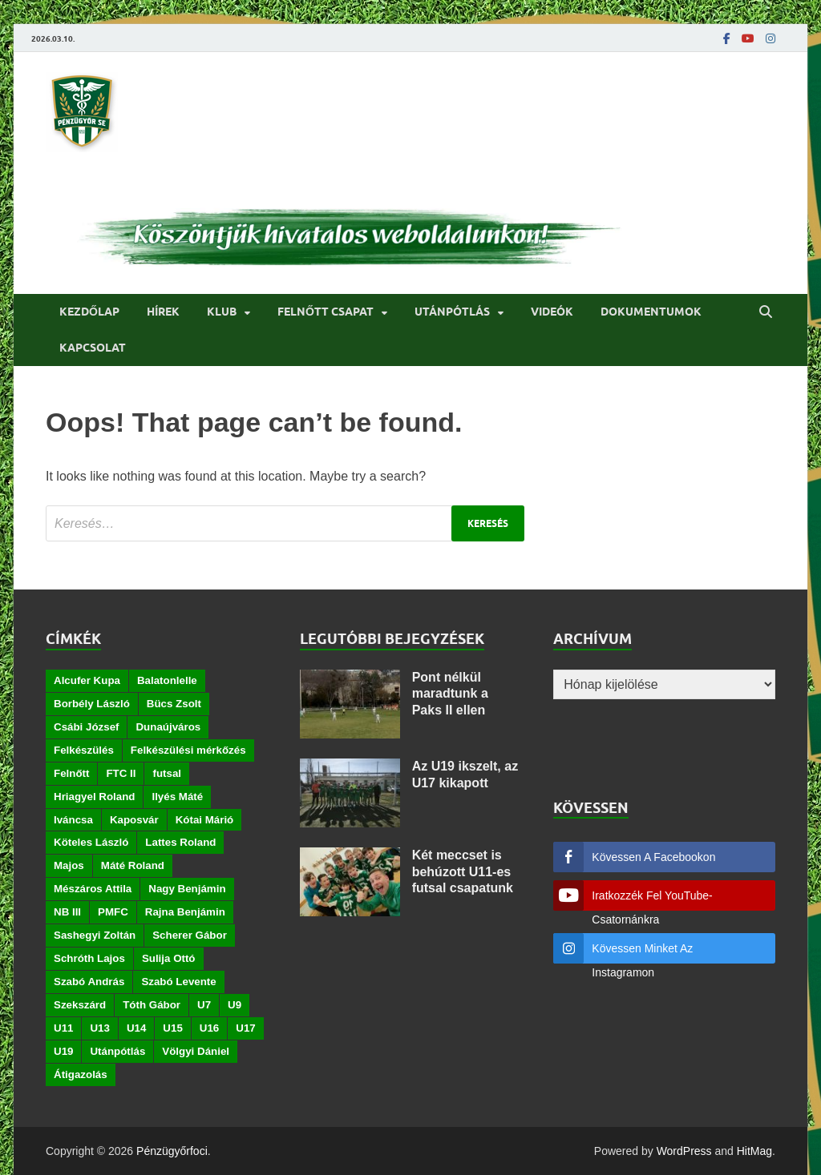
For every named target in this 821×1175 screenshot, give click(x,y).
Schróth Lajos (89, 958)
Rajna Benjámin (185, 912)
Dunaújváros (167, 727)
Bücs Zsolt (174, 704)
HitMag (754, 1151)
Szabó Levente (178, 982)
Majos (69, 865)
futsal (166, 773)
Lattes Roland (180, 842)
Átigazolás (80, 1074)
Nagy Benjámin (186, 889)
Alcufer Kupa (87, 680)
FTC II (120, 773)
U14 (136, 1028)
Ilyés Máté (177, 797)
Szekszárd (80, 1005)
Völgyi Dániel (195, 1051)
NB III (67, 912)
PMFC (113, 912)
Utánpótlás (452, 311)
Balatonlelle (167, 680)
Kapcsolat (92, 347)
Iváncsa (73, 820)
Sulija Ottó (169, 958)
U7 (204, 1005)
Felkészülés (84, 750)
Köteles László (91, 842)
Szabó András (89, 982)
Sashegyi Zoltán (94, 935)
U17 (245, 1028)
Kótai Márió (205, 820)
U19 (63, 1051)
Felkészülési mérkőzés (188, 750)
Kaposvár (134, 820)
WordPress (684, 1151)
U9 (234, 1005)
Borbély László (92, 704)
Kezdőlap (89, 311)
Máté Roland (132, 865)
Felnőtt (71, 773)
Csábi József (86, 727)
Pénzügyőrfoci (172, 1151)
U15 (172, 1028)
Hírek (163, 311)
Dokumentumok (651, 311)
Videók (552, 311)
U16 (209, 1028)
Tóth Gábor (151, 1005)
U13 (99, 1028)
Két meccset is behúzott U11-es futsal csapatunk (462, 871)
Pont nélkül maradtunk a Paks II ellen (450, 694)
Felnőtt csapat (325, 311)
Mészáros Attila (92, 889)
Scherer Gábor (189, 935)
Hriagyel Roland (94, 797)
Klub (222, 311)
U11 (63, 1028)
